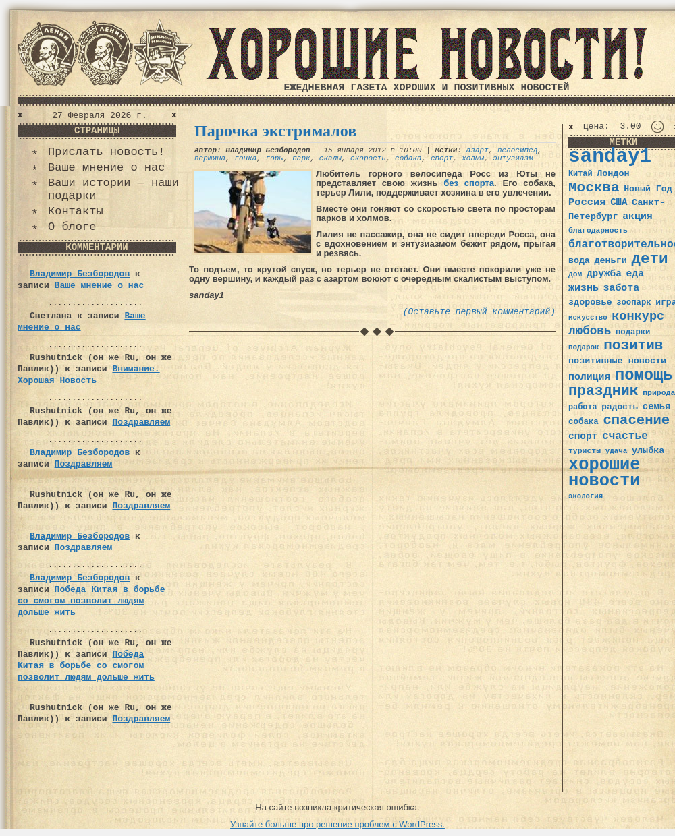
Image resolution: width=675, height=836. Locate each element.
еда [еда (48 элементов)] (635, 273)
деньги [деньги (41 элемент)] (610, 261)
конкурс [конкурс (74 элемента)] (638, 316)
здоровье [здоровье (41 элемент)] (590, 302)
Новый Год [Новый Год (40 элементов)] (648, 189)
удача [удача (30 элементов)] (616, 451)
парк (301, 158)
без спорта (468, 183)
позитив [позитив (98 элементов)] (633, 345)
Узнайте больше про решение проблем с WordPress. (337, 824)
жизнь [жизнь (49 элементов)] (583, 288)
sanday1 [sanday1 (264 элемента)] (609, 157)
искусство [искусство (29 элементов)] (588, 318)
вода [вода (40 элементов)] (579, 261)
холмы (473, 158)
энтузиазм (513, 158)
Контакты (75, 211)
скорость (368, 158)
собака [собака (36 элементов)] (583, 422)
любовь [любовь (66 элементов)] (589, 331)
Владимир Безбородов (80, 274)
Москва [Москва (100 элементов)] (594, 188)
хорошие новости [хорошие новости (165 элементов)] (604, 473)
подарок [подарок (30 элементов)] (583, 347)
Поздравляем (141, 422)
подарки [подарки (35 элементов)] (633, 332)
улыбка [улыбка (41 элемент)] (648, 451)
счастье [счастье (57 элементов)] (625, 435)
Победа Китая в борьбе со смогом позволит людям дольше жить (91, 601)
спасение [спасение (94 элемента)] (636, 420)
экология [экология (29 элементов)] (585, 496)
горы (275, 158)
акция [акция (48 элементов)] (637, 216)
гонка (245, 158)
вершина (209, 158)
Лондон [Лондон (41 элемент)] (613, 174)
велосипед (517, 150)
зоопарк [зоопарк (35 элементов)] (633, 302)
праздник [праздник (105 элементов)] (603, 391)
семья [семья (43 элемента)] (657, 406)
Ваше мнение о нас (106, 167)
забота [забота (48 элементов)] (621, 287)
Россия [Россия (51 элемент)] (587, 202)
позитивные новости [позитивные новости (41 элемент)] (617, 361)
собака (408, 158)
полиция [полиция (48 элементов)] (589, 376)
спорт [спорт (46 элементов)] (582, 436)
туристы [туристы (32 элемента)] (584, 450)
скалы (330, 158)
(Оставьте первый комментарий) (479, 312)
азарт (477, 150)
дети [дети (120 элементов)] (649, 259)
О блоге (72, 226)
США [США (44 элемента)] (618, 202)
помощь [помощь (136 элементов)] (644, 375)
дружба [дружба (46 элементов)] (604, 273)
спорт (442, 158)
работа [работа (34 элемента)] (582, 407)
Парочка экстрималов (275, 131)
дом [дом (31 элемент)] (575, 274)
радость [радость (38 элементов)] (619, 407)
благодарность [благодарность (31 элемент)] (598, 231)
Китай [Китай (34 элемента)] (580, 174)
